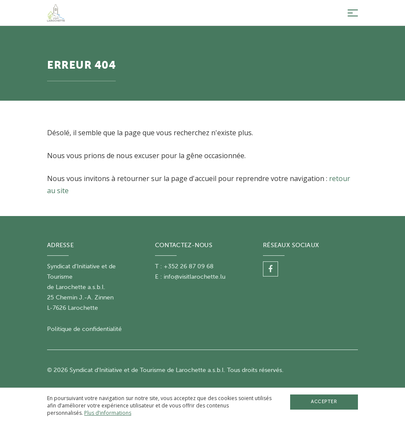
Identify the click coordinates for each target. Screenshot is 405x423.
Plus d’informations (107, 413)
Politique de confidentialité (84, 329)
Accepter (324, 401)
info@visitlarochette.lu (194, 277)
